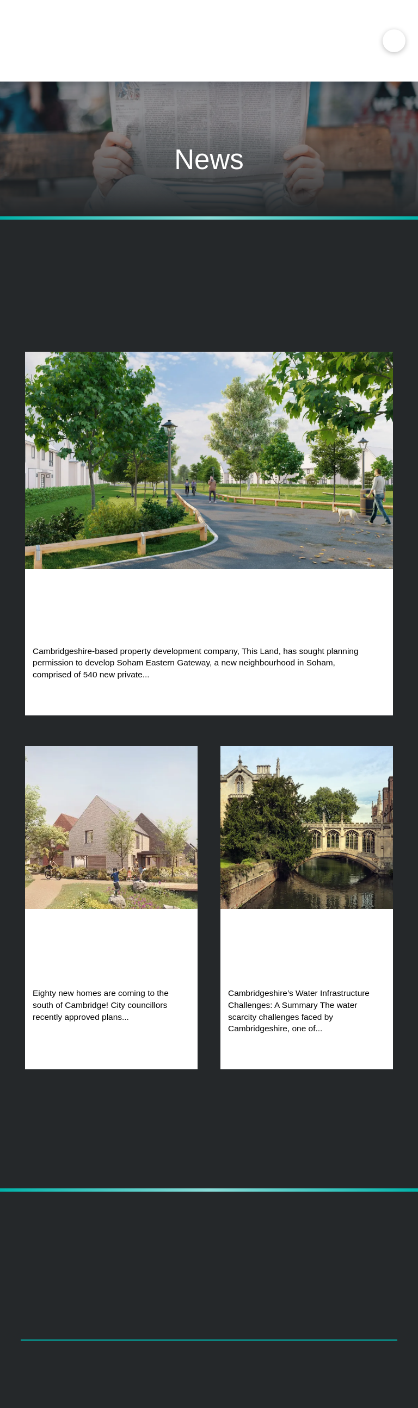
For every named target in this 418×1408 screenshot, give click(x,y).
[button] (394, 40)
